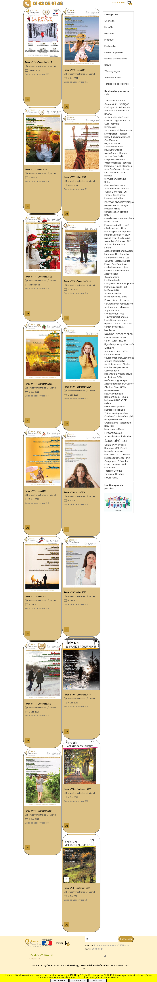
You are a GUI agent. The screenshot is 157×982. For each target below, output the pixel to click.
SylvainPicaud (111, 313)
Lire (27, 99)
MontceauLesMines (114, 429)
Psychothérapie (112, 367)
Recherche (110, 46)
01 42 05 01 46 (48, 3)
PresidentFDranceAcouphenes (120, 218)
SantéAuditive (119, 264)
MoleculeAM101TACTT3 (115, 400)
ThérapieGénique (113, 470)
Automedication (112, 351)
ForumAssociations (116, 300)
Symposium (110, 127)
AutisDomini (119, 195)
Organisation (120, 120)
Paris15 (124, 448)
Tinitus (107, 413)
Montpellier (110, 133)
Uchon (107, 182)
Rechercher (126, 939)
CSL (125, 191)
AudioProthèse (112, 188)
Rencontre (125, 422)
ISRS (112, 426)
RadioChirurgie (120, 205)
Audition (127, 323)
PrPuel (115, 221)
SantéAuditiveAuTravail (116, 117)
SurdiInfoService (112, 364)
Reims (107, 221)
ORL (117, 448)
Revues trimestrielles (36, 66)
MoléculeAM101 (111, 290)
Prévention (123, 461)
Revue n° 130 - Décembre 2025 (38, 62)
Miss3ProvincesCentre (115, 296)
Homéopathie (122, 254)
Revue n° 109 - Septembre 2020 (77, 386)
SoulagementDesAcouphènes (119, 357)
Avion (126, 169)
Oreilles (122, 444)
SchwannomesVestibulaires (118, 303)
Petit (124, 464)
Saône (108, 114)
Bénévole (117, 191)
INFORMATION (78, 980)
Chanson (109, 20)
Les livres (109, 33)
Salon (107, 340)
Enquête (108, 27)
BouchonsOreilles (113, 149)
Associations (111, 273)
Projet (107, 264)
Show (107, 137)
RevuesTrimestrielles (118, 334)
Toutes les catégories (116, 83)
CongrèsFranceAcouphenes (120, 283)
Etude (125, 397)
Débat (107, 215)
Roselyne (109, 166)
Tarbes (108, 195)
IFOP (123, 172)
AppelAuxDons (111, 310)
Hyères (108, 323)
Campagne (110, 461)
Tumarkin (109, 474)
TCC (119, 377)
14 (129, 120)
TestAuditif (118, 156)
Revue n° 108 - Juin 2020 (74, 492)
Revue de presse (113, 52)
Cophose (127, 166)
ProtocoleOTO (111, 454)
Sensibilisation (111, 212)
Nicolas (108, 205)
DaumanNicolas (112, 397)
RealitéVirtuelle (112, 280)
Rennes (108, 175)
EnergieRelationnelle (114, 409)
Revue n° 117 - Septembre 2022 (38, 384)
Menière (109, 348)
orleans (108, 361)
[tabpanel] (56, 957)
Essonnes (115, 172)
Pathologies (110, 231)
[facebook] (105, 956)
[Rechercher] (101, 939)
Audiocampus (111, 307)
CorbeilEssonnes (112, 267)
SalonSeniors (111, 257)
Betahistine (110, 467)
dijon (125, 267)
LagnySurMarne (112, 143)
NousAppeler (124, 231)
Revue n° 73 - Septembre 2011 (77, 888)
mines (107, 238)
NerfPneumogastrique (115, 380)
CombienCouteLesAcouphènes (120, 416)
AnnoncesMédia (112, 293)
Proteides (121, 107)
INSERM (122, 340)
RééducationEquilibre (115, 228)
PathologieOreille (113, 287)
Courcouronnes (112, 464)
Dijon (116, 387)
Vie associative (112, 77)
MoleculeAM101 (111, 390)
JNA (128, 457)
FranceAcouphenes (115, 406)
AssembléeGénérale (115, 241)
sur (127, 225)
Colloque (109, 107)
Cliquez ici (34, 958)
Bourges (127, 162)
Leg (127, 257)
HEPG (123, 387)
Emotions (109, 254)
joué (122, 313)
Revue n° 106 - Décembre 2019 (77, 694)
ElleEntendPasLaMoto (115, 185)
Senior (107, 326)
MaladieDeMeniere (114, 234)
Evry (106, 354)
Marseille (108, 451)
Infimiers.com (123, 110)
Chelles (126, 364)
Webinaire (109, 110)
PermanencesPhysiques (119, 202)
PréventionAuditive (114, 225)
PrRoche (125, 188)
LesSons (108, 208)
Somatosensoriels (113, 146)
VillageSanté (125, 373)
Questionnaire (111, 277)
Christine (119, 474)
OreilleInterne (111, 422)
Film (115, 238)
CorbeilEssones (121, 270)
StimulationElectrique (115, 179)
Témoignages (112, 71)
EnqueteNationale (113, 393)
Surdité (108, 156)
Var (129, 107)
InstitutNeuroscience (115, 337)
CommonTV (110, 444)
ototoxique (110, 377)
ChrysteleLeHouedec (115, 159)
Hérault (124, 212)
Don (106, 426)
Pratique (109, 39)
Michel (53, 66)
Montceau (110, 330)
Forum (107, 247)
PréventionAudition (114, 198)
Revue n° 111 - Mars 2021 (75, 177)
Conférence (111, 140)
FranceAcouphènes (114, 458)
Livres (114, 340)
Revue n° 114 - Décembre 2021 (38, 703)
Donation (109, 448)
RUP (129, 241)
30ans (107, 191)
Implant (121, 244)
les (125, 287)
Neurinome (111, 477)
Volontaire (110, 244)
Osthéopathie (111, 370)
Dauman (123, 153)
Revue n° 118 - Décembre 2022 (38, 276)
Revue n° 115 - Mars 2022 (36, 596)
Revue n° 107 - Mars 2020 (75, 592)
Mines (117, 208)
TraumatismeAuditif (114, 100)
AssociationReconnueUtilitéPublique (122, 383)
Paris (121, 257)
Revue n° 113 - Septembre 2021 (38, 811)
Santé (107, 64)
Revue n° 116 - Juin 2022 (35, 491)
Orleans (108, 120)
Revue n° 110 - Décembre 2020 (77, 281)
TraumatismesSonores (116, 317)
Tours (118, 166)
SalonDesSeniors (113, 169)
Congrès (108, 261)
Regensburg (110, 374)
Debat (107, 403)
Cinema (117, 323)
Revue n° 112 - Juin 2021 (74, 70)
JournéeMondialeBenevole (118, 130)
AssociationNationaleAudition (119, 251)
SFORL (126, 351)
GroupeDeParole (113, 419)
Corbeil (108, 270)
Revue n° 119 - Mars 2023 (36, 169)
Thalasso (123, 133)
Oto (106, 172)
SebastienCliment (120, 137)
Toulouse (125, 454)
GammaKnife (111, 104)
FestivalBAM (118, 326)
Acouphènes (115, 440)
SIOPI (127, 234)
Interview (119, 451)
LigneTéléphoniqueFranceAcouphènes (124, 344)
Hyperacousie (113, 433)
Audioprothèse (120, 413)
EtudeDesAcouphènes (115, 320)
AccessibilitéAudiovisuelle (117, 436)
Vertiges (124, 104)
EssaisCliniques (122, 261)
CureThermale (111, 123)
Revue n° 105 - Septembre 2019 (77, 789)
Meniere (124, 307)
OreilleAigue (124, 238)
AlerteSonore (111, 153)
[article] (42, 57)
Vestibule (115, 354)
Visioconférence (112, 162)
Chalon (108, 387)
